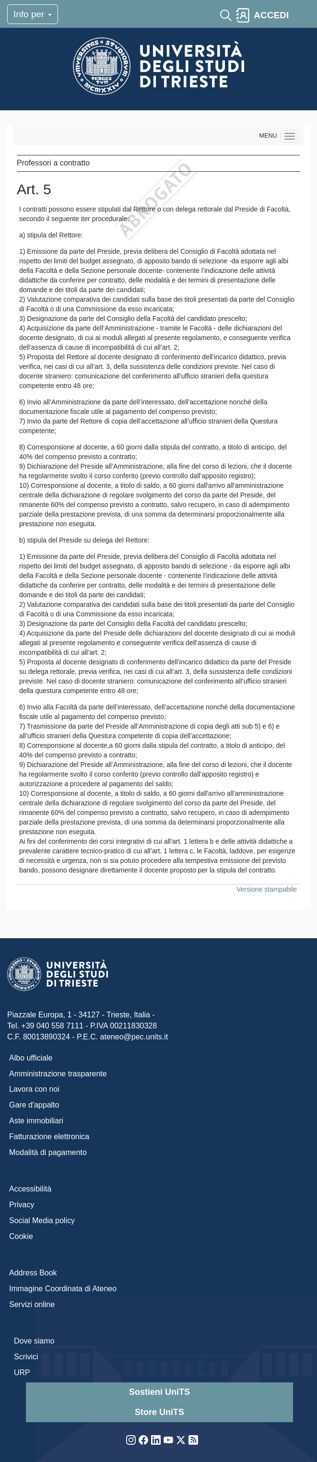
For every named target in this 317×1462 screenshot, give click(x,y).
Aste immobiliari (36, 1121)
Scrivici (26, 1357)
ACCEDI (271, 15)
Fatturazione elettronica (49, 1136)
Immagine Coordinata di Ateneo (63, 1289)
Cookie (21, 1236)
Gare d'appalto (34, 1105)
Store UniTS (159, 1412)
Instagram (131, 1440)
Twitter (181, 1440)
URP (22, 1372)
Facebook (143, 1440)
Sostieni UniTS (159, 1392)
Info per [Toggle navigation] (32, 14)
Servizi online (32, 1304)
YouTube (168, 1440)
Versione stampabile (266, 889)
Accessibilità (30, 1189)
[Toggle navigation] (301, 15)
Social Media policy (42, 1220)
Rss (193, 1440)
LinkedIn (156, 1440)
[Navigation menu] (290, 136)
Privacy (21, 1205)
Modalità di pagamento (48, 1152)
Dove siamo (34, 1341)
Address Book (33, 1273)
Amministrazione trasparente (58, 1074)
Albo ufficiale (30, 1058)
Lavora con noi (34, 1089)
